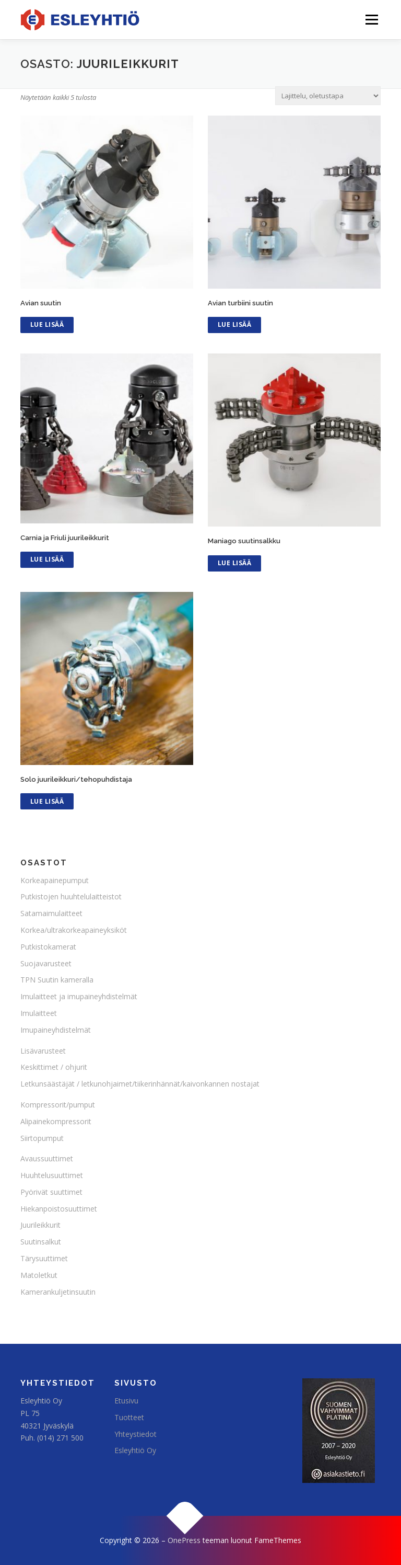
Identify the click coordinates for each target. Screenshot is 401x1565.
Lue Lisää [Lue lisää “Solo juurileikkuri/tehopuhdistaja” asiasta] (47, 801)
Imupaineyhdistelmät (55, 1030)
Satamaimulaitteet (51, 913)
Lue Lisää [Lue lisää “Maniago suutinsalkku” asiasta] (235, 562)
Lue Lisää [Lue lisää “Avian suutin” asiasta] (47, 324)
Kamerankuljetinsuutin (58, 1292)
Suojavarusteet (46, 963)
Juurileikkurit (40, 1225)
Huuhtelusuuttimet (51, 1175)
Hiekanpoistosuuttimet (58, 1209)
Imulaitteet (38, 1013)
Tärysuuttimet (44, 1258)
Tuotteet (129, 1417)
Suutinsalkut (40, 1242)
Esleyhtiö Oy (135, 1450)
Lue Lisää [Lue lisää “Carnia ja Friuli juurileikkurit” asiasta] (47, 559)
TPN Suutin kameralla (56, 980)
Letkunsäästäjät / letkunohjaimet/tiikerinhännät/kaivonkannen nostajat (140, 1084)
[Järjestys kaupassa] (328, 95)
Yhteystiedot (135, 1434)
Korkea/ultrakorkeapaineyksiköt (73, 930)
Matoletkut (38, 1275)
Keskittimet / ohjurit (53, 1067)
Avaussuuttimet (46, 1158)
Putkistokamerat (48, 947)
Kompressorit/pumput (57, 1105)
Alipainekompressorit (55, 1121)
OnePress (184, 1540)
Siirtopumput (42, 1138)
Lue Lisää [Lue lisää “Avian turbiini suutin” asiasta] (235, 324)
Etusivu (126, 1401)
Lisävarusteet (43, 1051)
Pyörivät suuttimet (51, 1192)
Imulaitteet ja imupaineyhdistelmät (78, 996)
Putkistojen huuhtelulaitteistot (71, 896)
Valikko (371, 19)
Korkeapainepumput (54, 880)
